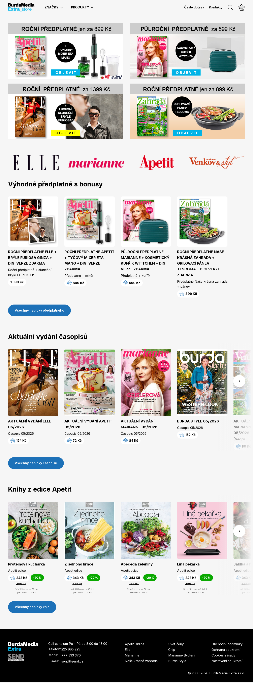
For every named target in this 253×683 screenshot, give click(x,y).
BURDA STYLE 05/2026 (198, 421)
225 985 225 (70, 650)
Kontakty (215, 7)
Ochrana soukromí (226, 651)
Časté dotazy (194, 7)
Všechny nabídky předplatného (39, 311)
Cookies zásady (223, 656)
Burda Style (177, 662)
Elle (127, 651)
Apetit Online (134, 645)
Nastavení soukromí (227, 662)
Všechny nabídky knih (32, 608)
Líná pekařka (188, 565)
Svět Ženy (176, 645)
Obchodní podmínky (227, 645)
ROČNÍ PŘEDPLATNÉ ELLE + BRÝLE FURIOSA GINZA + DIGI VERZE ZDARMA (32, 258)
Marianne (132, 656)
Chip (171, 651)
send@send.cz (72, 663)
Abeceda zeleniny (137, 565)
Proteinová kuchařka (26, 565)
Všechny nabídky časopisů (36, 464)
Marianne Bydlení (181, 656)
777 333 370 (71, 656)
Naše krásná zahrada (141, 662)
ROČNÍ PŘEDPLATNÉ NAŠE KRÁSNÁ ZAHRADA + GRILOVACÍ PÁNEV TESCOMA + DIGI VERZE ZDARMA (200, 263)
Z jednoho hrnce (78, 565)
